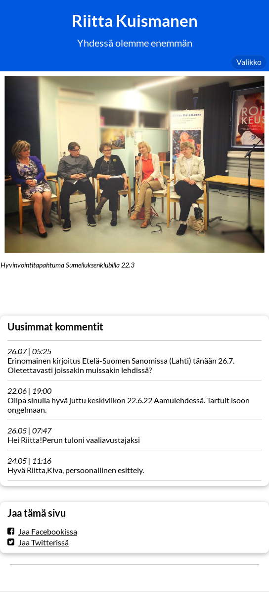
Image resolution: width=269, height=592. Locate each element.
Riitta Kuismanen (135, 20)
